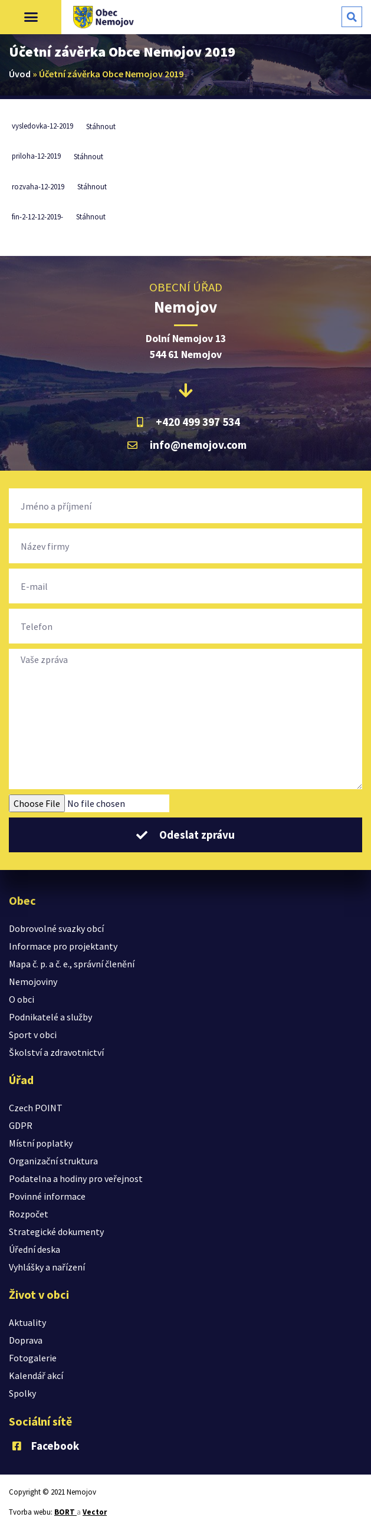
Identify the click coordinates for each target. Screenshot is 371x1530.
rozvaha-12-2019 (38, 186)
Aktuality (27, 1322)
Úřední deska (34, 1249)
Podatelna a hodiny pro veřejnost (76, 1178)
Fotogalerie (33, 1358)
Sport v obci (33, 1034)
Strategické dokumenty (56, 1231)
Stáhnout (101, 126)
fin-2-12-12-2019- (37, 216)
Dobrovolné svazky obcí (56, 928)
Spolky (22, 1393)
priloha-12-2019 (36, 156)
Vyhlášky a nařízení (47, 1267)
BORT (65, 1512)
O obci (21, 999)
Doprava (25, 1340)
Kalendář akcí (36, 1375)
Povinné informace (47, 1196)
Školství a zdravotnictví (56, 1052)
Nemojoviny (33, 981)
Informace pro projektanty (63, 946)
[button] (30, 17)
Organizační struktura (53, 1161)
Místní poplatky (41, 1143)
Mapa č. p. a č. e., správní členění (71, 964)
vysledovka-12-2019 (42, 126)
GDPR (20, 1125)
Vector (95, 1512)
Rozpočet (28, 1214)
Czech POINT (36, 1108)
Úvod (20, 74)
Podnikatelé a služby (50, 1017)
